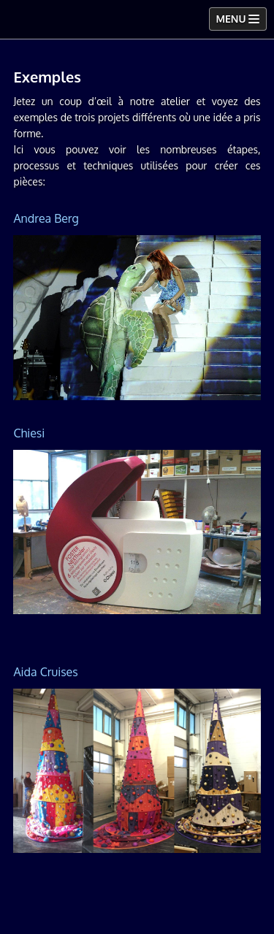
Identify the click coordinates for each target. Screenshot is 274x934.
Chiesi (29, 433)
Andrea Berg (45, 218)
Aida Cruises (45, 672)
